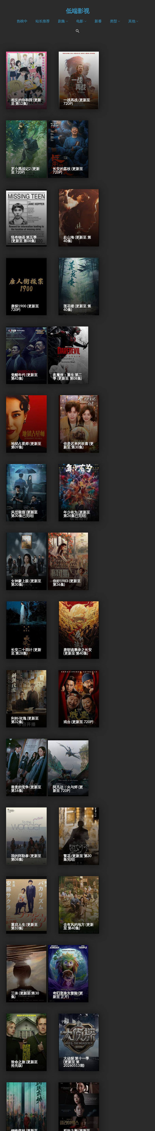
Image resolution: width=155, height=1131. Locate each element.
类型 (115, 21)
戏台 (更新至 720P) (71, 495)
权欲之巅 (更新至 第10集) (75, 759)
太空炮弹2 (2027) (24, 893)
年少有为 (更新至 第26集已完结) (75, 363)
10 (94, 1111)
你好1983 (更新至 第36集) (25, 429)
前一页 (49, 1111)
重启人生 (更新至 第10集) (24, 627)
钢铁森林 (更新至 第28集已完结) (24, 759)
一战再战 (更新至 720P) (75, 99)
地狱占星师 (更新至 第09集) (75, 297)
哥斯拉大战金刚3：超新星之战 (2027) (125, 889)
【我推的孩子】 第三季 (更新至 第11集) (126, 757)
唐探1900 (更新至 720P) (25, 231)
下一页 (105, 1111)
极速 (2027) (71, 893)
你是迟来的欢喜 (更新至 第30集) (125, 297)
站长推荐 (42, 21)
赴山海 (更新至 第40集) (126, 165)
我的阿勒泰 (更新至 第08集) (75, 561)
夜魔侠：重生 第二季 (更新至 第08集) (25, 295)
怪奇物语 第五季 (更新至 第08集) (74, 165)
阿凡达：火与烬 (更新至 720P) (23, 561)
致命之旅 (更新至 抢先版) (75, 693)
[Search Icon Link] (77, 31)
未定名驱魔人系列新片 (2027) (76, 957)
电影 (81, 21)
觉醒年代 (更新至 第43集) (126, 231)
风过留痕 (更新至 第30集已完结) (24, 363)
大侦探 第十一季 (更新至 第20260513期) (125, 691)
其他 (133, 21)
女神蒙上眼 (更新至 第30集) (126, 363)
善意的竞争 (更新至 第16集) (126, 495)
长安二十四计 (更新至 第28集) (75, 429)
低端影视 (77, 10)
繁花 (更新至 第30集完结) (127, 561)
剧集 (63, 21)
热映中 (22, 21)
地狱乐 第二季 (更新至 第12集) (25, 825)
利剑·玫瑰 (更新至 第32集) (25, 495)
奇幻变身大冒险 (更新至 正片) (23, 693)
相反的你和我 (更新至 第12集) (24, 99)
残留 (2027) (71, 1091)
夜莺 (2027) (122, 1025)
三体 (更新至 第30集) (127, 627)
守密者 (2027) (123, 1091)
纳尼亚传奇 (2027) (71, 1023)
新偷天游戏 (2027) (121, 957)
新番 (98, 21)
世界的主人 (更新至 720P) (126, 825)
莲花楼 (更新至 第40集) (75, 231)
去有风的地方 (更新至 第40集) (75, 627)
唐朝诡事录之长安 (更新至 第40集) (127, 429)
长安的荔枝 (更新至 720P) (24, 165)
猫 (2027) (18, 1025)
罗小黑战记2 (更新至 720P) (127, 99)
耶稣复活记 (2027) (20, 957)
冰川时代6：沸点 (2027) (24, 1089)
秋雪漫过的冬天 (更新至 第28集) (74, 825)
